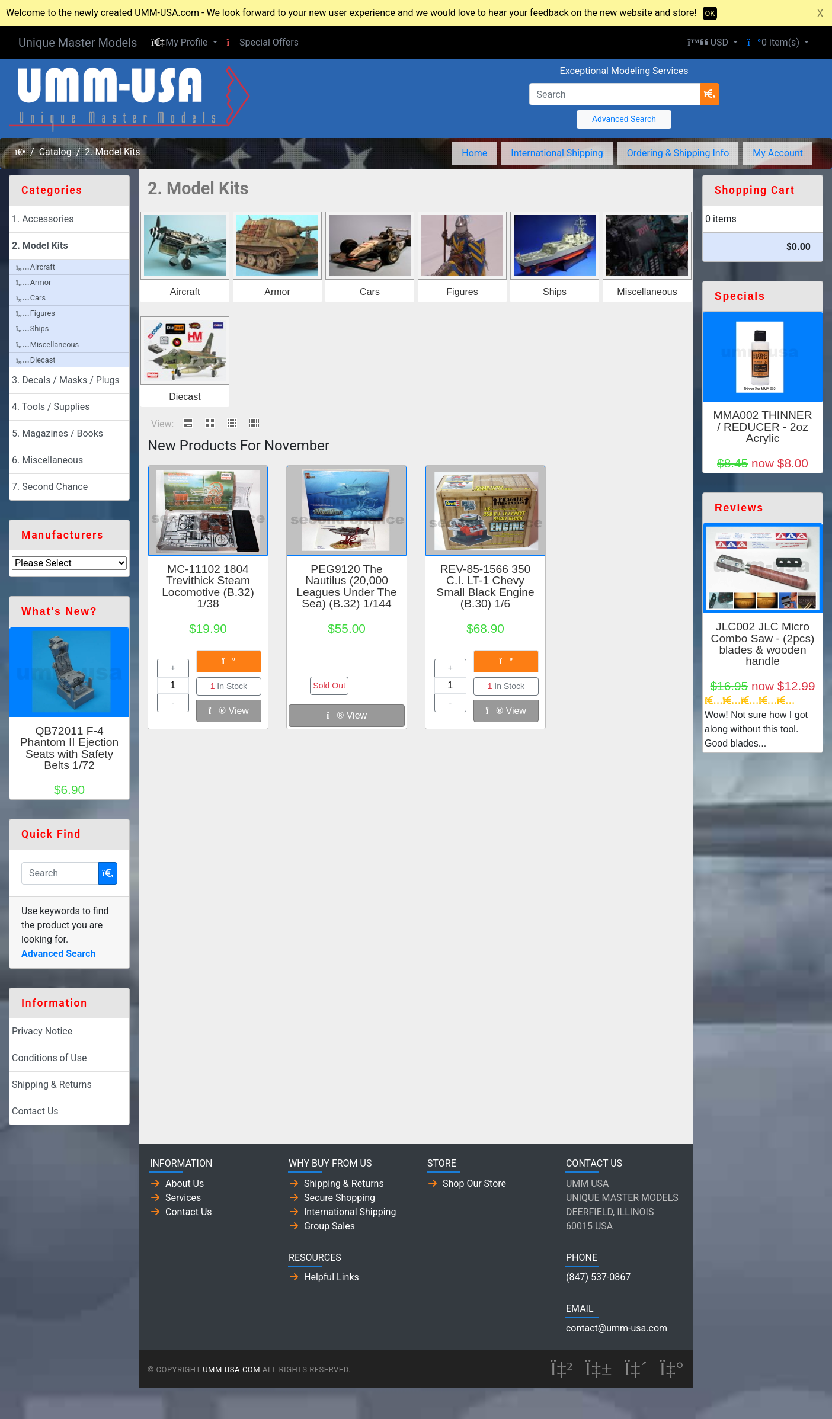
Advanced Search (624, 119)
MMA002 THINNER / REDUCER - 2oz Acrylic (762, 426)
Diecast (184, 397)
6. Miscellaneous (47, 460)
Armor (277, 292)
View (229, 711)
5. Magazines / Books (57, 433)
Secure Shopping (339, 1197)
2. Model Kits (112, 152)
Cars (370, 292)
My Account (778, 153)
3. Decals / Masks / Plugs (66, 380)
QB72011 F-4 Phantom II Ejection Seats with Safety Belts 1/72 (69, 748)
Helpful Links (331, 1277)
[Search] (615, 94)
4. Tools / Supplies (50, 406)
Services (183, 1197)
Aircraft (185, 292)
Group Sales (329, 1226)
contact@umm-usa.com (616, 1328)
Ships (555, 292)
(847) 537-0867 (598, 1277)
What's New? (59, 611)
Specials (740, 296)
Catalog (55, 152)
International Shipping (557, 153)
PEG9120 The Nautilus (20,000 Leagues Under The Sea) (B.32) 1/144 (346, 586)
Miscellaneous (647, 292)
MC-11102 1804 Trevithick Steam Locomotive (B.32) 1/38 (208, 586)
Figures (462, 292)
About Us (184, 1183)
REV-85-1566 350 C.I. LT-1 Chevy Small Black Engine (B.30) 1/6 (485, 586)
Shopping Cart (755, 190)
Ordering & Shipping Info (678, 153)
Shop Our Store (474, 1183)
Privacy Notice (42, 1031)
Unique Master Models (77, 43)
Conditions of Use (49, 1058)
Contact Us (35, 1111)
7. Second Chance (50, 486)
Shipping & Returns (52, 1084)
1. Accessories (43, 219)
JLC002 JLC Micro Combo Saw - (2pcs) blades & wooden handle (763, 643)
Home (474, 153)
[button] (184, 43)
